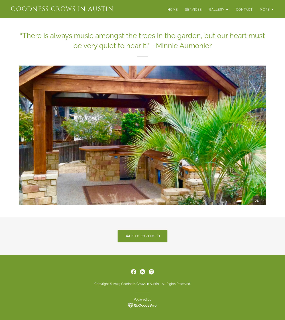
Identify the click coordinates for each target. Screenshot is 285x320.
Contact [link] (244, 9)
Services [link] (193, 9)
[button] (219, 9)
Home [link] (173, 9)
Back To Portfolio (142, 236)
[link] (75, 10)
